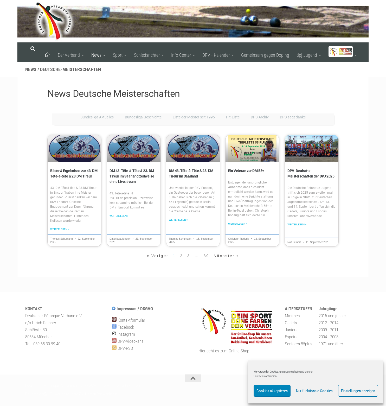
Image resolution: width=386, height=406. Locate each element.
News (96, 55)
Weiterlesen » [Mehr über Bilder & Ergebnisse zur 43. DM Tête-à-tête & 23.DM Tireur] (59, 229)
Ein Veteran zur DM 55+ (246, 171)
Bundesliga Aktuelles (97, 117)
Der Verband (69, 55)
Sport (118, 55)
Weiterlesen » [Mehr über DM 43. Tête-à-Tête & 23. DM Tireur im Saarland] (178, 220)
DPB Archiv (260, 117)
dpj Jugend (307, 55)
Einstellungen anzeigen (358, 391)
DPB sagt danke (293, 117)
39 (206, 256)
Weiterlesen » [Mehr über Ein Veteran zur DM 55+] (237, 224)
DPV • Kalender (216, 55)
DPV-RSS (122, 348)
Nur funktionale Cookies (314, 391)
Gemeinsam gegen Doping (265, 55)
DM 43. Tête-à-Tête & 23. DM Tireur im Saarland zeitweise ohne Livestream (131, 176)
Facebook (123, 327)
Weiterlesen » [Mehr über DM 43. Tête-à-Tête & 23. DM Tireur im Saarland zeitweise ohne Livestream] (119, 216)
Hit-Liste (233, 117)
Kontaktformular (128, 320)
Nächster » (226, 256)
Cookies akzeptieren (272, 391)
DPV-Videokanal (128, 341)
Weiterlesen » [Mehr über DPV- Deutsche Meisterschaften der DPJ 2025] (296, 225)
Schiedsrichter (147, 55)
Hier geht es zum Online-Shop (223, 351)
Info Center (181, 55)
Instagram (123, 334)
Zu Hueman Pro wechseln (98, 394)
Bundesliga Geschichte (143, 117)
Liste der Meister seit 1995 (194, 117)
